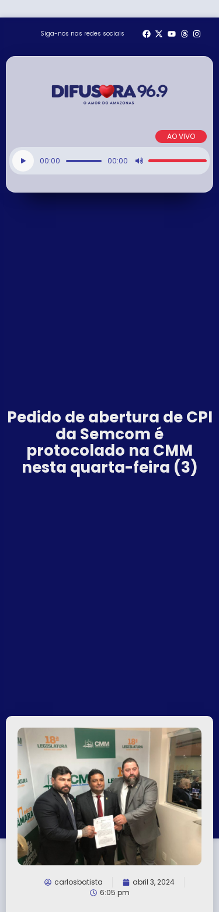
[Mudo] (139, 161)
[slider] (84, 161)
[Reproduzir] (23, 161)
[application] (109, 161)
